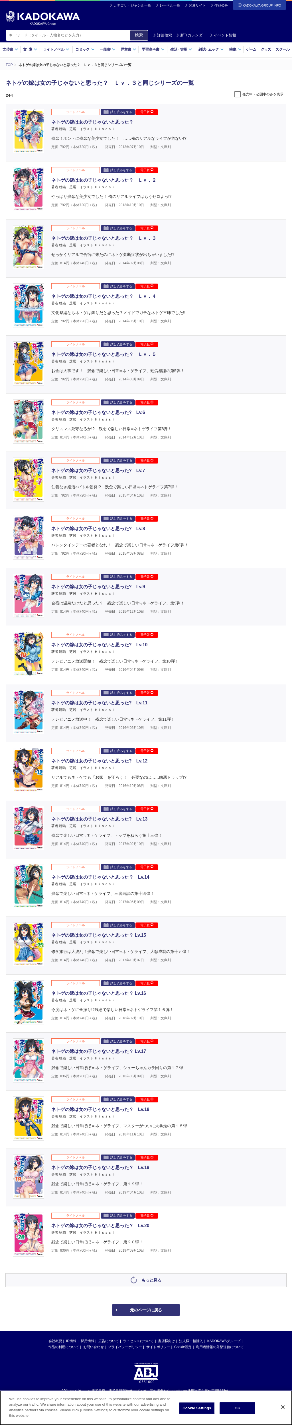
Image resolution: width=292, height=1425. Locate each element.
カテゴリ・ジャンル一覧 (132, 5)
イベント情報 (223, 35)
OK (237, 1408)
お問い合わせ (93, 1347)
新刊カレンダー (191, 35)
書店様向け (166, 1341)
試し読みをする (118, 112)
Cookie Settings (196, 1408)
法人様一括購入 (191, 1341)
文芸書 (10, 49)
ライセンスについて (138, 1341)
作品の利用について (63, 1347)
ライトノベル (56, 49)
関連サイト (197, 5)
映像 (235, 49)
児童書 (128, 49)
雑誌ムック (211, 49)
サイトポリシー (158, 1347)
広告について (108, 1341)
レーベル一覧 (170, 5)
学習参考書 (153, 49)
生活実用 (181, 49)
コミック (84, 49)
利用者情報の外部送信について (220, 1347)
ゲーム (251, 49)
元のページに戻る (146, 1310)
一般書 (107, 49)
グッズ (266, 49)
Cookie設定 (183, 1347)
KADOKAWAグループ (223, 1341)
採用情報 (87, 1341)
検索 (139, 35)
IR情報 (71, 1341)
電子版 (146, 112)
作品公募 (221, 5)
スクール (282, 49)
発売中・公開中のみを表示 (262, 94)
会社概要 (55, 1341)
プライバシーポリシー (125, 1347)
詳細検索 (162, 35)
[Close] (283, 1407)
